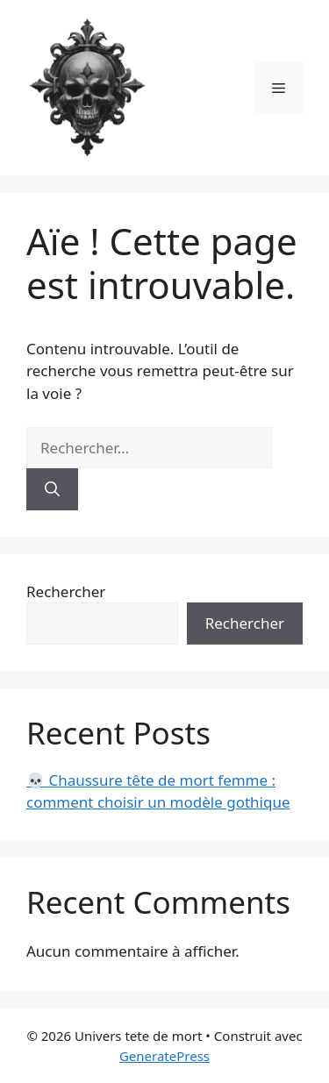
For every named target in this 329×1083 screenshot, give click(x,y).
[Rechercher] (52, 489)
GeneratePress (164, 1056)
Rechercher (65, 591)
